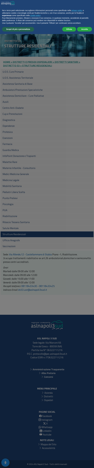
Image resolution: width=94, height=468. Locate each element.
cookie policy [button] (35, 449)
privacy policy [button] (77, 444)
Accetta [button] (84, 463)
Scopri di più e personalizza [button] (18, 463)
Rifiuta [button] (69, 463)
